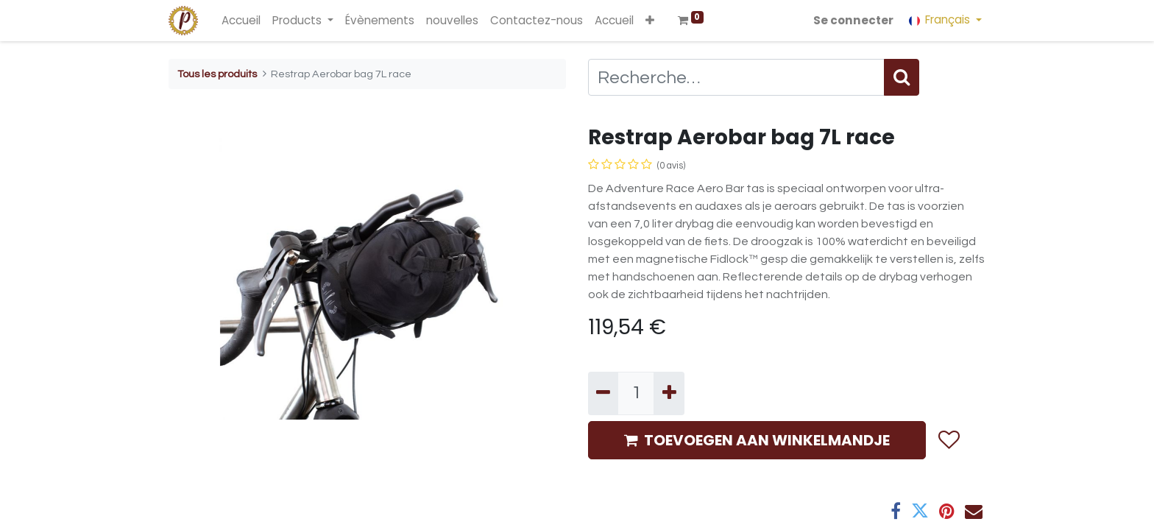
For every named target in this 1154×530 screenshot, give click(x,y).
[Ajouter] (669, 393)
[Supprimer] (603, 393)
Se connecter (853, 20)
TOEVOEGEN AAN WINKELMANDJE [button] (757, 440)
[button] (650, 21)
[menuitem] (241, 21)
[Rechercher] (901, 77)
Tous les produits (217, 74)
